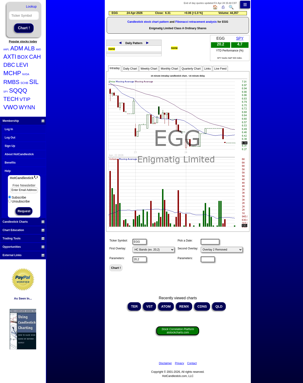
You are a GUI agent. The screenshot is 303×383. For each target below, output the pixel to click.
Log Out (10, 137)
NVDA (25, 74)
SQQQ (18, 90)
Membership (24, 120)
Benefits (10, 162)
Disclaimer (165, 363)
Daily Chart (130, 68)
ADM (16, 48)
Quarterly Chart (191, 68)
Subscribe (17, 197)
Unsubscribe (19, 201)
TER (134, 306)
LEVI (22, 65)
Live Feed (220, 68)
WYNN (27, 107)
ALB (29, 48)
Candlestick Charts (24, 221)
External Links (24, 255)
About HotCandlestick (19, 154)
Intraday (115, 68)
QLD (218, 306)
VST (149, 306)
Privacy (179, 363)
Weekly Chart (148, 68)
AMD (38, 49)
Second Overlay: (188, 248)
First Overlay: (117, 248)
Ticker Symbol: (118, 240)
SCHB (24, 83)
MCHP (12, 73)
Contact (192, 363)
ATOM (166, 306)
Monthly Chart (169, 68)
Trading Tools (24, 238)
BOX (22, 57)
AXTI (9, 56)
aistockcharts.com (178, 331)
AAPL (6, 49)
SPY (5, 91)
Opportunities (24, 246)
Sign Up (10, 146)
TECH (11, 99)
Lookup (31, 6)
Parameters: (116, 258)
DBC (9, 65)
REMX (184, 306)
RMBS (11, 82)
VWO (10, 107)
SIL (34, 81)
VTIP (24, 99)
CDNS (202, 306)
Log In (9, 129)
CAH (35, 57)
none (111, 49)
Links (207, 68)
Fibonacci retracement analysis (196, 21)
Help (8, 171)
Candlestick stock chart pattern (148, 21)
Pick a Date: (185, 240)
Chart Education (24, 230)
